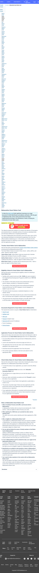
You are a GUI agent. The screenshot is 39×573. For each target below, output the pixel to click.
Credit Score (9, 501)
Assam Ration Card (3, 33)
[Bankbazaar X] (25, 558)
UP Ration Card (3, 24)
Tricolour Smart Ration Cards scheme (28, 247)
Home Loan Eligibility (23, 527)
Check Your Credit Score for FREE (19, 396)
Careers (7, 564)
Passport (4, 318)
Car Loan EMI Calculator (36, 513)
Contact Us (11, 565)
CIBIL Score (9, 507)
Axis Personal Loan (17, 516)
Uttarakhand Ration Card (4, 141)
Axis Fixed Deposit (29, 510)
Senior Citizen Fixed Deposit (29, 521)
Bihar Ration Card (3, 86)
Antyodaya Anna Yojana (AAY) (4, 204)
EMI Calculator (36, 524)
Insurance (17, 490)
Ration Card (6, 5)
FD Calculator (36, 517)
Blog (16, 564)
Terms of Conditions (20, 565)
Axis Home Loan (22, 516)
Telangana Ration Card (4, 76)
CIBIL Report (9, 510)
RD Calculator (36, 521)
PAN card (4, 316)
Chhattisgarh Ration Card (4, 127)
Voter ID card (5, 312)
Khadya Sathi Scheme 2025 (3, 198)
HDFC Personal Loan (17, 512)
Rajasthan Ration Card (4, 105)
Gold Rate (24, 548)
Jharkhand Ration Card (4, 65)
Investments (24, 542)
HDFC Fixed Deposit (29, 506)
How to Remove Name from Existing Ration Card (3, 190)
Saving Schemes (23, 491)
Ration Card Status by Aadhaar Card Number (3, 180)
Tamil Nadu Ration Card (3, 52)
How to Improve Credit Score (9, 519)
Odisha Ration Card (3, 100)
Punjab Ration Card (3, 109)
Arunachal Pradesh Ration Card (4, 114)
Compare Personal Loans (17, 502)
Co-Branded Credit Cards (2, 531)
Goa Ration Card (3, 123)
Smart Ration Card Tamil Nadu (3, 59)
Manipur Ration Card (3, 145)
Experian (9, 504)
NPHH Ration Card (3, 156)
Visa (35, 547)
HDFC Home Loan (22, 512)
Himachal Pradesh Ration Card (4, 81)
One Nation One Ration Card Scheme (3, 165)
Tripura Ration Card (3, 131)
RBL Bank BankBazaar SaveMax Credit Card (2, 513)
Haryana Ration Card (3, 28)
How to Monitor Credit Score (9, 525)
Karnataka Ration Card (4, 38)
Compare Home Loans (23, 502)
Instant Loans (16, 531)
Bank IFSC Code (19, 548)
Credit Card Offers (16, 543)
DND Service (31, 565)
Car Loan (8, 548)
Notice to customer (27, 565)
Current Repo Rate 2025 (22, 532)
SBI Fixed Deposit (30, 501)
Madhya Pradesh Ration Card (3, 136)
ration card (10, 213)
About (2, 564)
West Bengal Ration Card (3, 70)
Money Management (32, 543)
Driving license (6, 325)
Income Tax (13, 548)
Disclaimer (35, 399)
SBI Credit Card (2, 518)
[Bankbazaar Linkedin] (28, 558)
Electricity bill (5, 321)
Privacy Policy (36, 565)
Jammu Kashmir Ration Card (3, 150)
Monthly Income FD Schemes (30, 533)
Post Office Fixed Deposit (29, 515)
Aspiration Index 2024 (31, 491)
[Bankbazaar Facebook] (32, 558)
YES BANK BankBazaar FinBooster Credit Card (2, 507)
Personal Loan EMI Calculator (36, 509)
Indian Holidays (30, 548)
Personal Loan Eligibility (17, 521)
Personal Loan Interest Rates (17, 526)
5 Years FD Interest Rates (29, 527)
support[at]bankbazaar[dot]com (12, 558)
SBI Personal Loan (17, 507)
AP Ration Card (3, 47)
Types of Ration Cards (3, 172)
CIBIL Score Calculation (10, 514)
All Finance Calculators (36, 500)
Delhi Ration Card (3, 42)
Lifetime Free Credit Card (2, 522)
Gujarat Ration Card (3, 91)
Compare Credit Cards (2, 502)
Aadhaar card (5, 314)
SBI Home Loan (22, 507)
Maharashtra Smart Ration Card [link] (15, 5)
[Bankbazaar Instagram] (35, 558)
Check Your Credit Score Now (19, 266)
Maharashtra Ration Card (4, 119)
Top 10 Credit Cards (1, 527)
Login (34, 1)
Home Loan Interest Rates (23, 521)
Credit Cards (10, 491)
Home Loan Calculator (36, 504)
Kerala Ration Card (3, 95)
